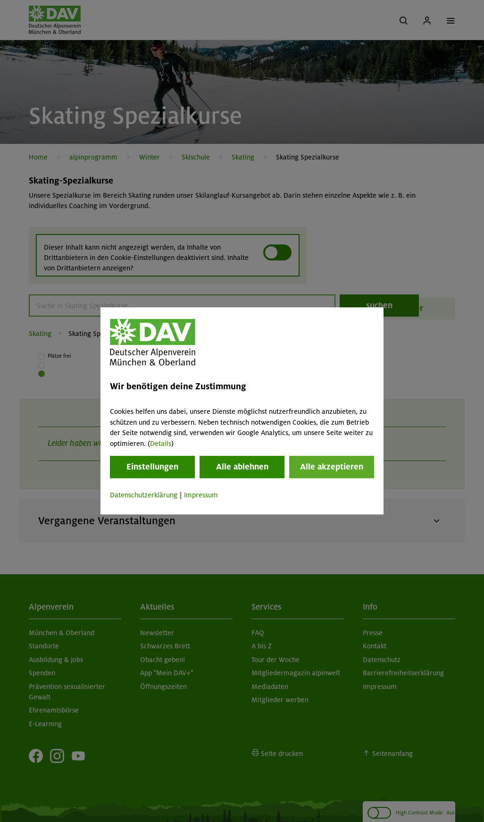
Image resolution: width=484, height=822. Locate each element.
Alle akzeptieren (331, 466)
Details (160, 443)
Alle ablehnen (242, 466)
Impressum (201, 495)
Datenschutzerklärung (143, 495)
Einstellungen (152, 466)
